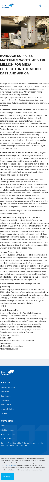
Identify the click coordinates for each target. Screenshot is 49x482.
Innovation (5, 392)
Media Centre (6, 405)
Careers (4, 413)
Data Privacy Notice (8, 465)
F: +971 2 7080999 (8, 439)
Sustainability (6, 396)
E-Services (5, 400)
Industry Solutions (8, 387)
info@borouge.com (8, 430)
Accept (7, 476)
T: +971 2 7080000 (8, 434)
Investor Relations (8, 409)
